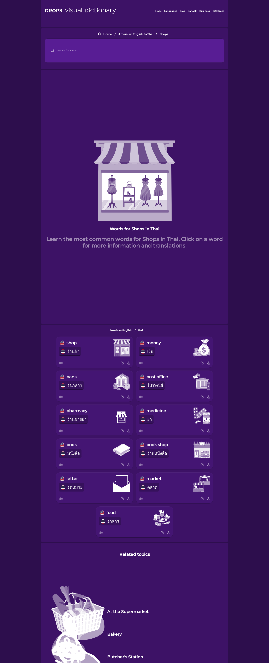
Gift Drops (218, 11)
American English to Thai (135, 34)
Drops (158, 11)
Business (204, 11)
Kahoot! (192, 11)
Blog (182, 11)
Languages (170, 11)
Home (107, 34)
